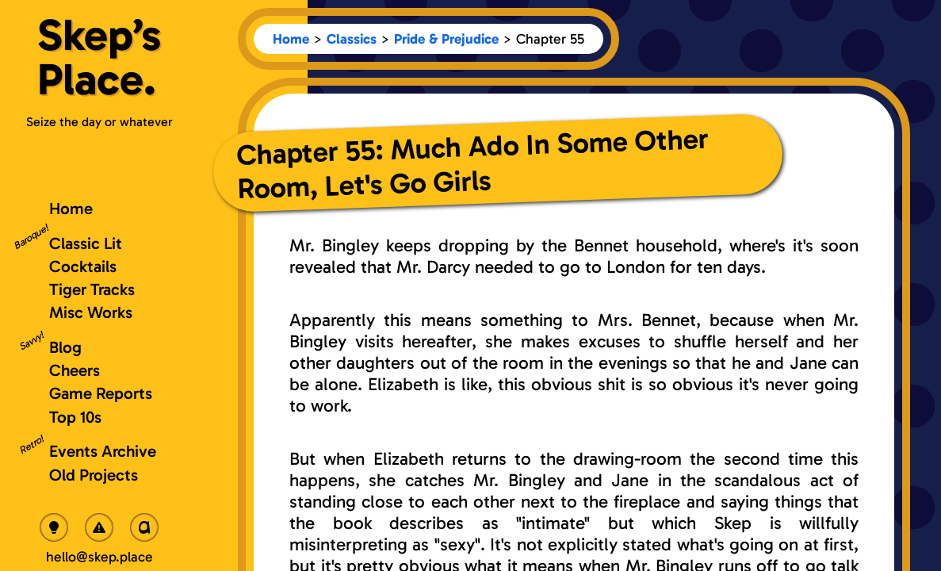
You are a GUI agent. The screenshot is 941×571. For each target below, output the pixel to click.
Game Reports (100, 393)
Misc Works (90, 312)
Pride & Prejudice (446, 39)
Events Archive (102, 451)
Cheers (74, 370)
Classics (352, 39)
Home (291, 39)
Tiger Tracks (92, 289)
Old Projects (93, 475)
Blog (65, 347)
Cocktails (83, 266)
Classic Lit (85, 243)
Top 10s (75, 417)
